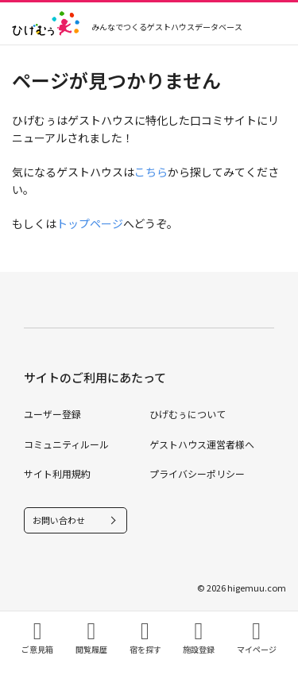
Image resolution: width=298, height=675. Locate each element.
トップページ (89, 223)
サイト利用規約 (57, 473)
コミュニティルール (66, 444)
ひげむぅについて (187, 414)
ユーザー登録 (52, 414)
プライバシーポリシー (197, 473)
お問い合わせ (59, 520)
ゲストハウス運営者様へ (201, 444)
